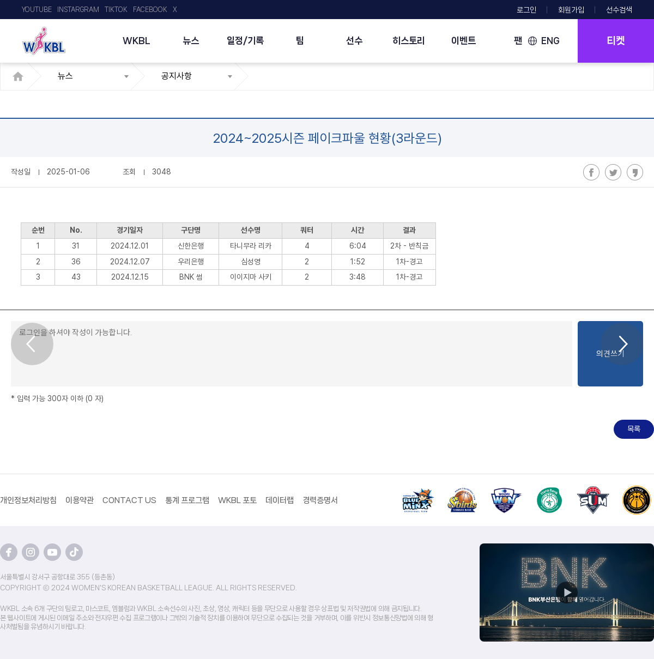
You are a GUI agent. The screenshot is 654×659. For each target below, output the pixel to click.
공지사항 (176, 76)
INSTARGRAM (78, 10)
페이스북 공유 (591, 172)
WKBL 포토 (237, 500)
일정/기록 (245, 40)
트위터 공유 (613, 172)
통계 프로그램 (187, 500)
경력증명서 (320, 500)
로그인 (526, 10)
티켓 (616, 40)
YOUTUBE (37, 10)
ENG (550, 40)
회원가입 (571, 10)
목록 (633, 429)
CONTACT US (129, 500)
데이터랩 (279, 500)
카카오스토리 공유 (635, 172)
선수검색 (619, 10)
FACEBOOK (150, 10)
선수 (354, 40)
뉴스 (191, 40)
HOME (21, 76)
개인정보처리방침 (28, 500)
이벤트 (463, 40)
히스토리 (408, 40)
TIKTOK (116, 10)
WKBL (136, 40)
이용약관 (79, 500)
